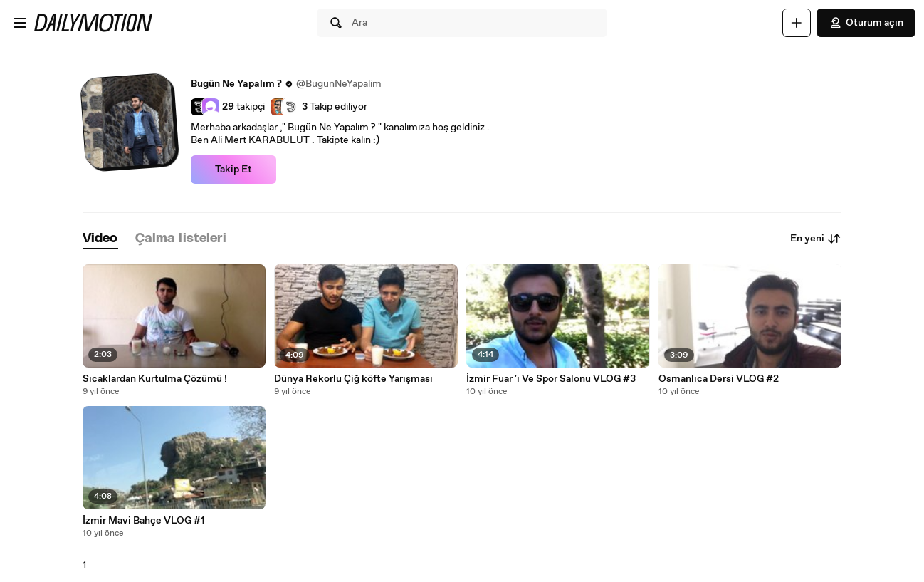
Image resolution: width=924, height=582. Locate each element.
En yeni (815, 239)
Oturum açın (866, 23)
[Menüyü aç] (20, 23)
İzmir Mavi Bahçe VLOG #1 (143, 520)
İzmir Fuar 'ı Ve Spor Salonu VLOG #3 (551, 379)
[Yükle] (796, 23)
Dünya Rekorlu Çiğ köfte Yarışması (353, 379)
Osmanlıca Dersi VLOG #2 (718, 379)
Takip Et (233, 169)
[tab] (100, 239)
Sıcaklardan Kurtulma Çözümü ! (155, 379)
